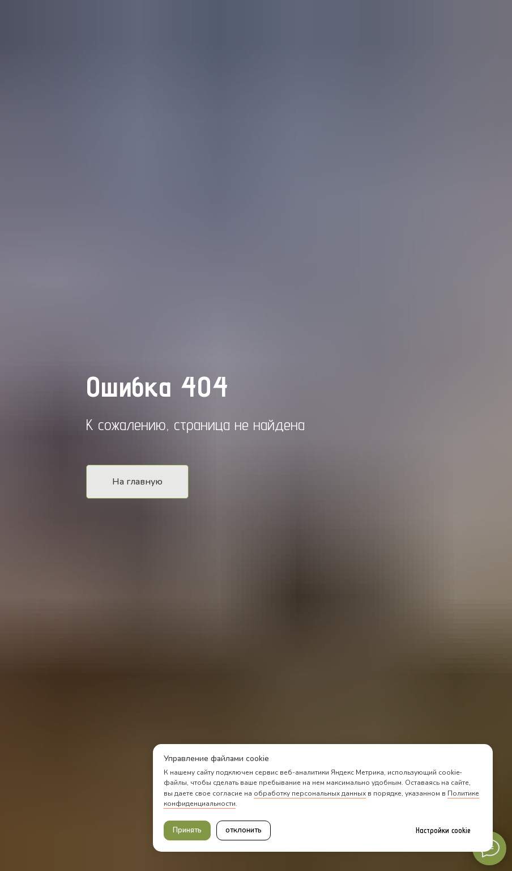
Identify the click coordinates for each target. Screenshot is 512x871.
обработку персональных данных (310, 793)
